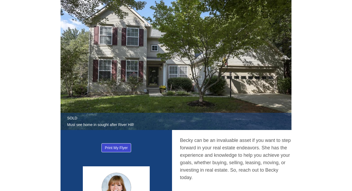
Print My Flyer (116, 148)
